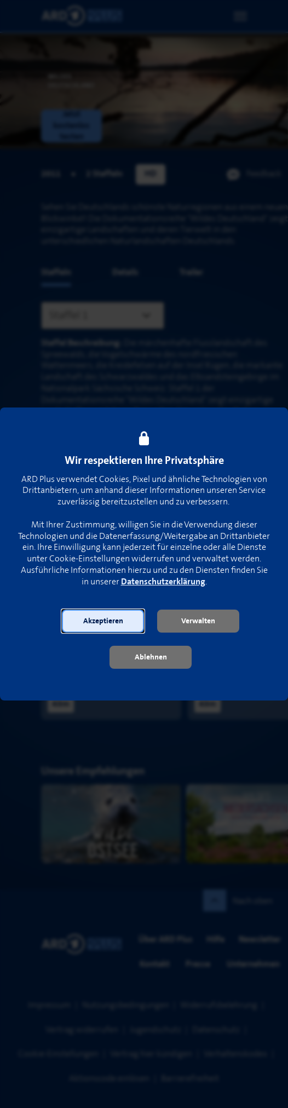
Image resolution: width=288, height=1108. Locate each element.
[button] (103, 621)
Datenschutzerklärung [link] (163, 582)
